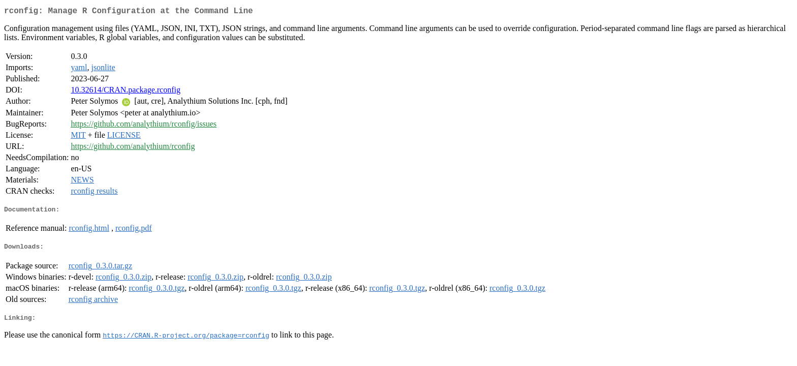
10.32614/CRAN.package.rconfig (125, 91)
